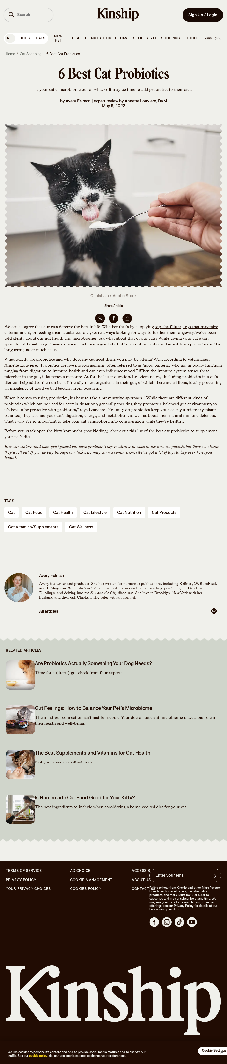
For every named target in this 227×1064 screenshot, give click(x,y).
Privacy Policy (21, 880)
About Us (141, 880)
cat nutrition (129, 512)
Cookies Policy (86, 889)
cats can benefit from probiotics (179, 344)
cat (11, 512)
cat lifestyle (95, 512)
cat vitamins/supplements (33, 527)
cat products (164, 512)
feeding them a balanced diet (63, 333)
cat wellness (81, 527)
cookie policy (38, 1056)
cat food (34, 512)
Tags (9, 501)
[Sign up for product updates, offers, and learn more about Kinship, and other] (216, 876)
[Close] (221, 1052)
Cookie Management (91, 880)
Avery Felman (78, 101)
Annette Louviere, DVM (146, 101)
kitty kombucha (68, 431)
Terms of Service (24, 871)
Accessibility (146, 871)
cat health (63, 512)
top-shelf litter (168, 327)
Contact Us (143, 889)
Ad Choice (80, 871)
